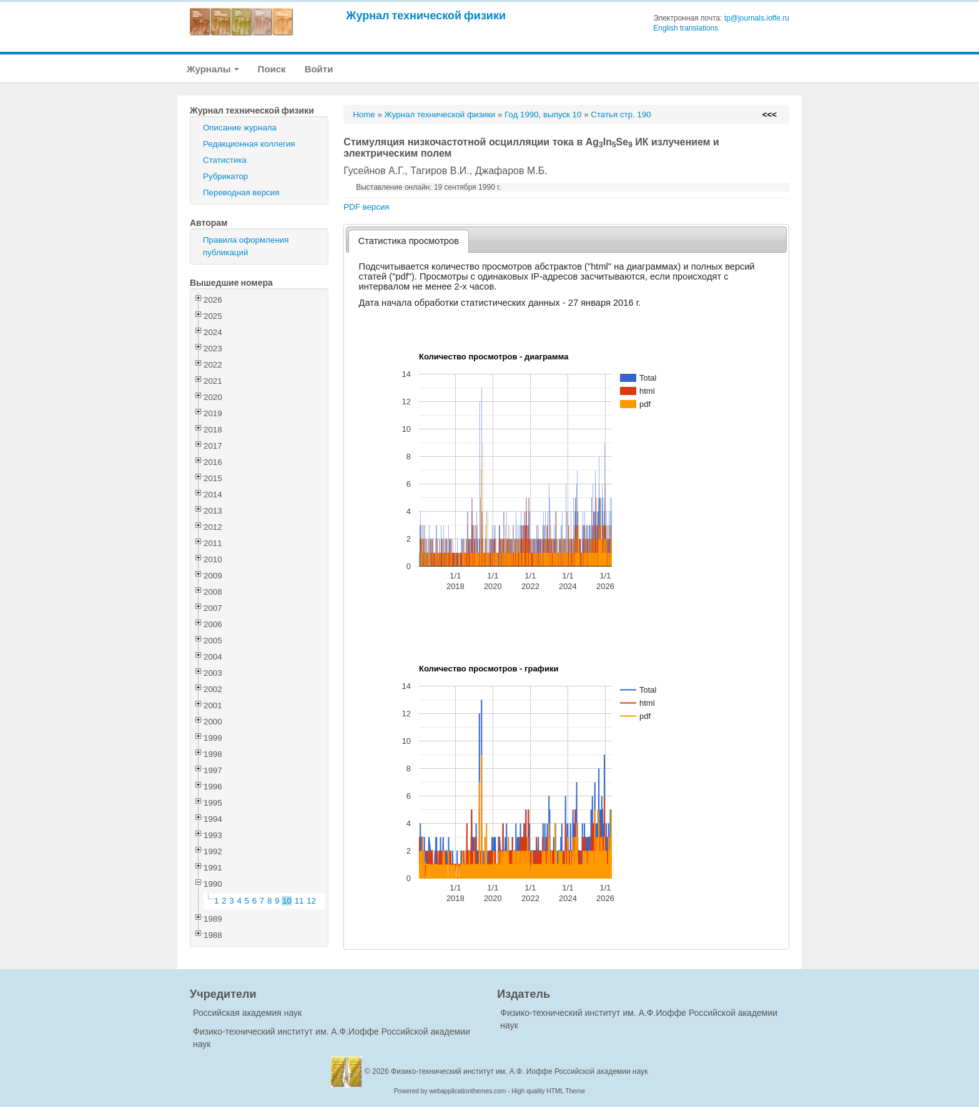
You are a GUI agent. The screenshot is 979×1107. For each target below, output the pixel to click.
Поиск (272, 69)
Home (364, 114)
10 (287, 900)
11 (299, 900)
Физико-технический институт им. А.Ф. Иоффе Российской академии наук (519, 1071)
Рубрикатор (225, 176)
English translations (685, 28)
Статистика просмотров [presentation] (408, 241)
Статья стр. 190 (621, 114)
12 (311, 900)
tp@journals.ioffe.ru (756, 18)
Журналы (213, 69)
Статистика (225, 160)
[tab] (408, 241)
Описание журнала (240, 127)
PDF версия (366, 207)
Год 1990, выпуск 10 (542, 114)
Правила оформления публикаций (245, 246)
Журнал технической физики (426, 15)
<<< (769, 114)
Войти (319, 69)
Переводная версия (241, 192)
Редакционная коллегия (249, 144)
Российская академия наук (247, 1013)
